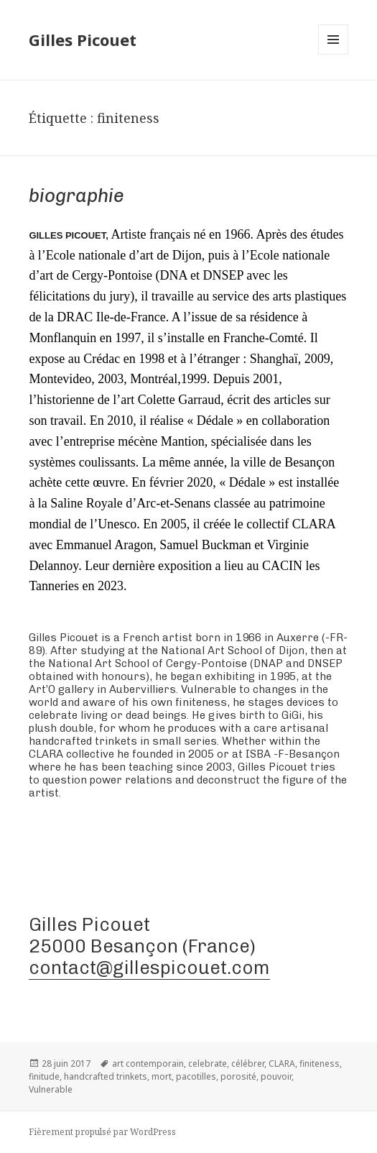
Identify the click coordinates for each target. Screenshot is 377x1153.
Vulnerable (51, 1089)
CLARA (282, 1063)
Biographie (76, 196)
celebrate (207, 1063)
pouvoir (276, 1076)
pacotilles (196, 1076)
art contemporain (148, 1063)
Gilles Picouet (82, 39)
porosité (238, 1076)
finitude (44, 1076)
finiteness (319, 1063)
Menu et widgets (333, 54)
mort (162, 1076)
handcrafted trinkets (105, 1076)
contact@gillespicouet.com (149, 968)
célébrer (247, 1063)
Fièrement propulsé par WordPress (102, 1132)
